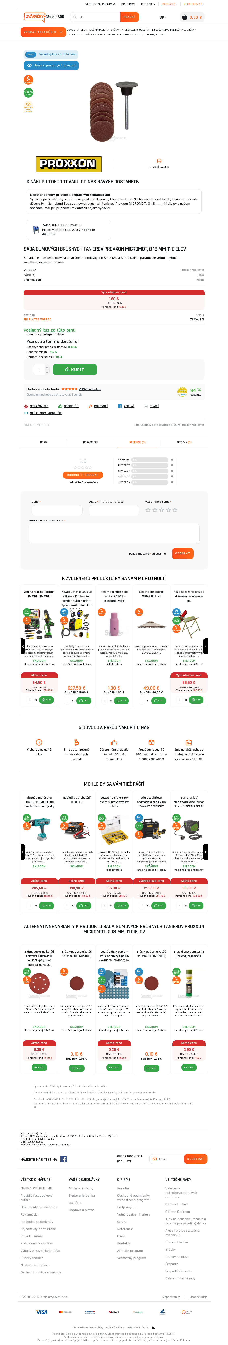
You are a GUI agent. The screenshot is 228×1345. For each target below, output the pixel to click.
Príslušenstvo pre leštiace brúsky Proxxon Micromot (170, 425)
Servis (121, 1222)
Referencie (125, 1229)
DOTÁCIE (76, 1203)
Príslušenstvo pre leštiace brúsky (173, 29)
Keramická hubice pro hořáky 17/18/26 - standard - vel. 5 (114, 596)
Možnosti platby (81, 1188)
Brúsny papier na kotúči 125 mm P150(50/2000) (151, 954)
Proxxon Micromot (192, 270)
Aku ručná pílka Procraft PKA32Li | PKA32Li (39, 594)
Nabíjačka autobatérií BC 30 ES (77, 800)
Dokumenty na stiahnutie (39, 1207)
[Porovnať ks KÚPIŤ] (30, 700)
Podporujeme (127, 1207)
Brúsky (115, 29)
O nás (121, 1236)
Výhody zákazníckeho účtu (40, 1251)
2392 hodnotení (90, 389)
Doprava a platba (82, 1210)
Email (107, 502)
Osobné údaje (199, 1296)
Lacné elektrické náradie (48, 1092)
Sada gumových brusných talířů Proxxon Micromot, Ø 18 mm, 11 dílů (129, 1099)
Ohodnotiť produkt (82, 475)
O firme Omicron (177, 1212)
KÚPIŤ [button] (48, 700)
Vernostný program (100, 4)
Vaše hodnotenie (158, 502)
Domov (71, 29)
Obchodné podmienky (37, 1222)
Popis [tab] (43, 442)
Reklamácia (29, 1214)
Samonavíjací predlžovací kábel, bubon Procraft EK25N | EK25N (189, 802)
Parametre (90, 442)
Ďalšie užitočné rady (180, 1278)
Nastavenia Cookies (35, 1265)
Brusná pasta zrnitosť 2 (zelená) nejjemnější (189, 954)
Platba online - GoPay (37, 1243)
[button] (46, 700)
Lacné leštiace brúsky (94, 1092)
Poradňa (123, 1188)
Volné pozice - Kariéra (133, 1214)
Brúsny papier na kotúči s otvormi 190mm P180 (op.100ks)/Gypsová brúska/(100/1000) (39, 957)
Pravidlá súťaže (32, 1236)
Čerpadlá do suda (178, 1271)
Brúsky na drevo (177, 1257)
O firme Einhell (176, 1204)
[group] (39, 646)
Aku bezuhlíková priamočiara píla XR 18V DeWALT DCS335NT (151, 802)
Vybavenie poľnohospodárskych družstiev (181, 1192)
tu (153, 1327)
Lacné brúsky (72, 1092)
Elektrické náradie (93, 29)
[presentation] (62, 554)
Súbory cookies (32, 1258)
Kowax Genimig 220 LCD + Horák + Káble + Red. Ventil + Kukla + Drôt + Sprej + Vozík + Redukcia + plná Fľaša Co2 (76, 597)
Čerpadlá (172, 1264)
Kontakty (148, 4)
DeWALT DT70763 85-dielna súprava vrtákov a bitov (114, 802)
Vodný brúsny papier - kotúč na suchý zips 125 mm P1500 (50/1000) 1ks (114, 956)
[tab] (137, 442)
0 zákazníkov (90, 482)
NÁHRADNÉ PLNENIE (37, 1188)
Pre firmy (128, 4)
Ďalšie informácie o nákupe (41, 1272)
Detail (39, 1067)
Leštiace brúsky (135, 29)
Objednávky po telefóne (38, 1229)
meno (36, 502)
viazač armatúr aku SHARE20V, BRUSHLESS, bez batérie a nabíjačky (39, 802)
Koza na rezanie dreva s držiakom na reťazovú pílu (189, 596)
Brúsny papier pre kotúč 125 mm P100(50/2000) (76, 954)
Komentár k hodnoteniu (47, 520)
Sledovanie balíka (82, 1195)
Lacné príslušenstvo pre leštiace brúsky (132, 1092)
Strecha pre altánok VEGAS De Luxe (151, 594)
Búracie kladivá (176, 1242)
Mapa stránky (171, 1296)
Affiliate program (130, 1251)
